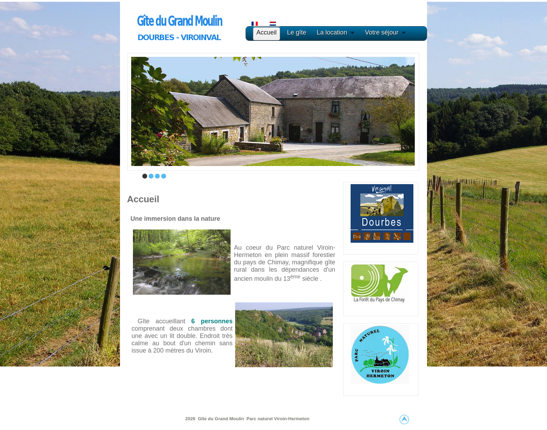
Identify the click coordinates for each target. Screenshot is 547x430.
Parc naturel (260, 418)
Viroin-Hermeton (291, 418)
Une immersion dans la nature (175, 218)
